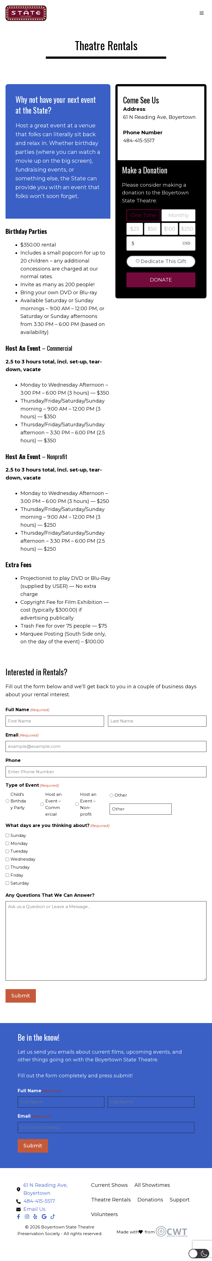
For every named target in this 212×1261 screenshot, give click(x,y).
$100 (169, 229)
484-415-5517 (139, 141)
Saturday (19, 883)
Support (180, 1200)
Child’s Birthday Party (18, 801)
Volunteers (104, 1214)
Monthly (178, 215)
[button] (199, 1253)
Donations (150, 1200)
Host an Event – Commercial (53, 804)
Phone (13, 760)
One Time (143, 215)
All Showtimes (152, 1185)
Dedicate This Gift (161, 261)
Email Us (34, 1209)
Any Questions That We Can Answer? (50, 895)
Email (22, 735)
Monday (19, 843)
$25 (134, 229)
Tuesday (19, 851)
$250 (187, 229)
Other (121, 795)
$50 (152, 229)
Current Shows (109, 1185)
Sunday (18, 835)
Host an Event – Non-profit (88, 804)
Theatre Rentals (111, 1200)
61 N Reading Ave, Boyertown (159, 117)
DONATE (161, 280)
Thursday (20, 867)
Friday (16, 875)
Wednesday (22, 859)
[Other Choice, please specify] (141, 809)
